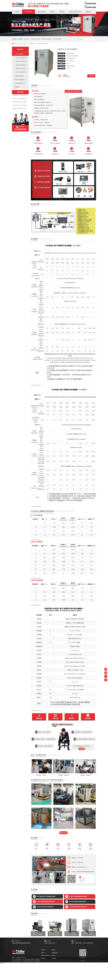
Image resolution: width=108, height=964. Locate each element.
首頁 (19, 43)
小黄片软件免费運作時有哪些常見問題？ (77, 901)
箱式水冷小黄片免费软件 (72, 932)
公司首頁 (17, 11)
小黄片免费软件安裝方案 (20, 83)
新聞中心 (54, 955)
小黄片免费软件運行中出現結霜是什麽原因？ (46, 896)
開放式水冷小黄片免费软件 (39, 932)
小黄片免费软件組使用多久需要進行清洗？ (78, 906)
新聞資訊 (88, 11)
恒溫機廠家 (20, 39)
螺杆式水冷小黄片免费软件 (56, 932)
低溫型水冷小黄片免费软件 (42, 43)
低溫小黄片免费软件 (21, 65)
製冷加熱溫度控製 (20, 79)
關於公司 (54, 949)
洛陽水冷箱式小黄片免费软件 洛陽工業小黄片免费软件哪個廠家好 (27, 97)
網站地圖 (2, 963)
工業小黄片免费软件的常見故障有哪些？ (45, 906)
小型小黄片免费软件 (57, 39)
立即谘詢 (82, 748)
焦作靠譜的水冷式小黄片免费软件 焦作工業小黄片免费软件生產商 (27, 106)
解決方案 (62, 11)
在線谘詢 (91, 76)
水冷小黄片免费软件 (21, 57)
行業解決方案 (55, 952)
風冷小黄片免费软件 (21, 61)
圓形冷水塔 (26, 39)
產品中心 (52, 11)
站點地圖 (54, 958)
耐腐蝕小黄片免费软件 (47, 39)
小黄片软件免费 (41, 11)
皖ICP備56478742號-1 (21, 957)
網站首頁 (43, 949)
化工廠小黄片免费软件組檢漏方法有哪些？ (78, 896)
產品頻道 (24, 43)
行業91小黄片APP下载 (75, 11)
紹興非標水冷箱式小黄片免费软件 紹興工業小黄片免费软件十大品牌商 (28, 103)
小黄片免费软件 (28, 11)
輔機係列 (17, 87)
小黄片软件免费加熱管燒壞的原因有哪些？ (45, 901)
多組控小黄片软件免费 (35, 39)
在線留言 (43, 958)
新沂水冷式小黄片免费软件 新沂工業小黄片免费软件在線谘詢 (26, 100)
